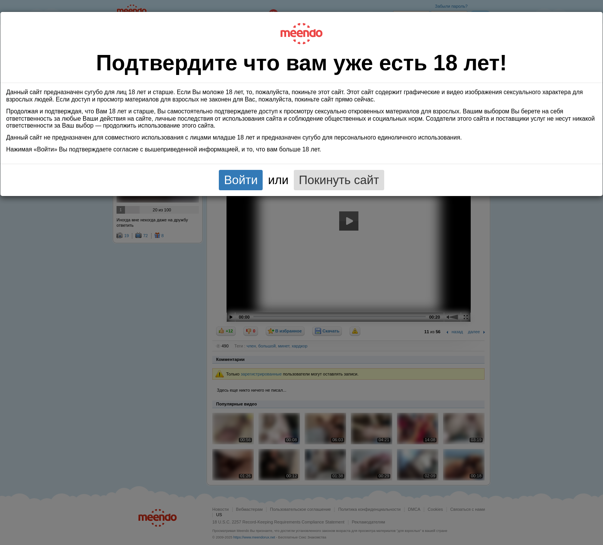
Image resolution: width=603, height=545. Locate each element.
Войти (241, 180)
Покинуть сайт (339, 180)
